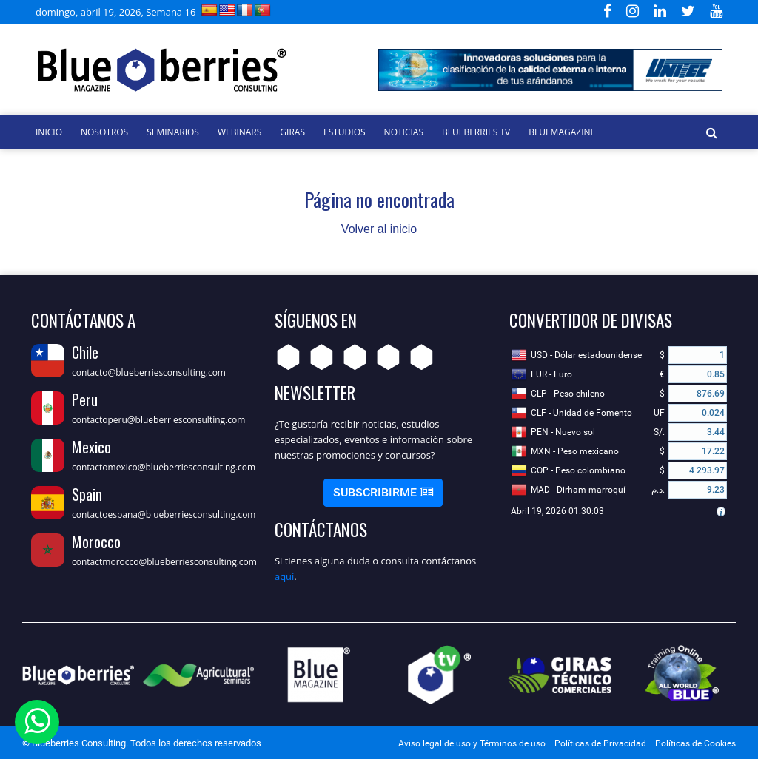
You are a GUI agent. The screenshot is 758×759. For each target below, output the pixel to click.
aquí (284, 576)
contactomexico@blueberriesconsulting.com (163, 467)
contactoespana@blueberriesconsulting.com (163, 514)
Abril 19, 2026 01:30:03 (557, 511)
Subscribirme (383, 492)
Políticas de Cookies (695, 743)
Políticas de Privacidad (600, 743)
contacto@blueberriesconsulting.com (149, 372)
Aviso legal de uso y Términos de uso (472, 743)
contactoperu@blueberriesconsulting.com (158, 420)
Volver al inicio (379, 229)
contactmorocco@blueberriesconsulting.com (164, 562)
